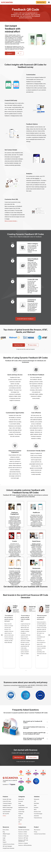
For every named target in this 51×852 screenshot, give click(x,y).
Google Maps (21, 805)
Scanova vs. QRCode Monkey (25, 845)
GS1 (19, 821)
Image (19, 803)
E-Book (4, 835)
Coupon (20, 819)
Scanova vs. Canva (22, 833)
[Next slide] (49, 635)
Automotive (36, 815)
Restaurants (36, 799)
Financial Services (38, 817)
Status (4, 840)
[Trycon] (12, 784)
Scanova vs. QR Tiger (23, 838)
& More (4, 815)
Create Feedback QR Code (10, 53)
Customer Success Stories (8, 844)
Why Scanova (37, 829)
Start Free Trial (41, 2)
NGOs (35, 809)
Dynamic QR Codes (7, 799)
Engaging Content (7, 805)
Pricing (35, 831)
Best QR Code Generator (23, 829)
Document (20, 801)
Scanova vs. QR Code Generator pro (23, 840)
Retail (35, 805)
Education (36, 807)
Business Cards (37, 811)
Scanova (34, 245)
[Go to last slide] (2, 635)
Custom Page (21, 811)
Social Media (21, 809)
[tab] (24, 670)
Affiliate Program (6, 833)
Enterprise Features (7, 809)
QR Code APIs (6, 813)
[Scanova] (7, 2)
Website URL (21, 799)
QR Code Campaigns (7, 846)
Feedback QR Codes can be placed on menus (36, 571)
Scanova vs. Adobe (22, 831)
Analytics (37, 178)
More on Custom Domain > (11, 221)
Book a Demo (19, 53)
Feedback (20, 813)
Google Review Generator (8, 848)
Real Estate (20, 817)
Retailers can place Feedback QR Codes (36, 544)
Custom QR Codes (7, 801)
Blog (4, 831)
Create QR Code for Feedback (25, 318)
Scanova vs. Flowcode (23, 835)
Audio (19, 815)
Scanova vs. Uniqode (23, 843)
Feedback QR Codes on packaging (15, 573)
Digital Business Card (23, 807)
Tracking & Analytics (7, 803)
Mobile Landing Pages (8, 807)
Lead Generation (6, 811)
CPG (35, 801)
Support (4, 842)
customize (34, 307)
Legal (4, 838)
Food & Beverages (38, 813)
